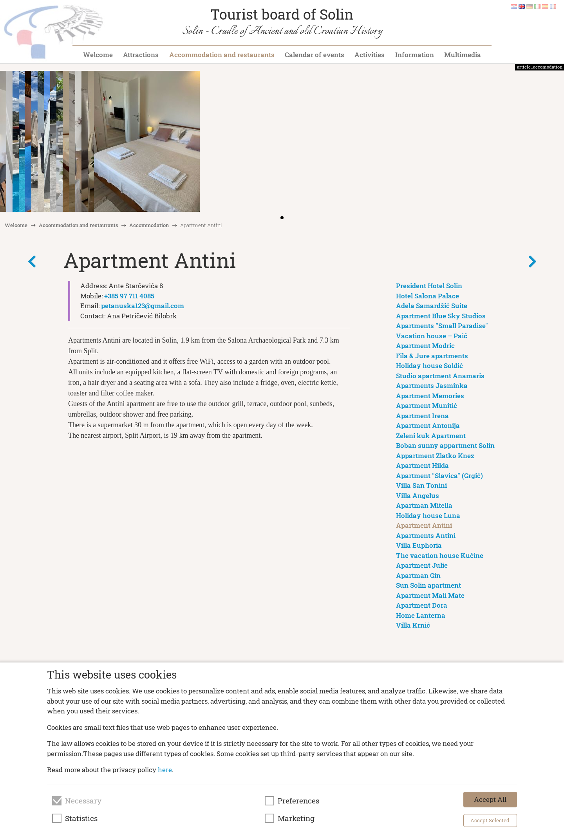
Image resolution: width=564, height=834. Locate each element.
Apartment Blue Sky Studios (441, 315)
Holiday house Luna (428, 515)
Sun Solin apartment (428, 585)
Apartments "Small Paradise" (442, 325)
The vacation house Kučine (439, 555)
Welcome (98, 54)
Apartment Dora (421, 605)
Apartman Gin (418, 575)
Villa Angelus (417, 495)
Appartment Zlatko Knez (435, 455)
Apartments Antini (426, 535)
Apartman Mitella (424, 505)
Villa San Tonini (421, 485)
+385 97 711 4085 (129, 295)
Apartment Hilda (422, 465)
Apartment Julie (422, 565)
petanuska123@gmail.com (142, 305)
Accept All (490, 799)
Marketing (296, 818)
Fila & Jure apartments (432, 355)
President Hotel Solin (429, 285)
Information (414, 54)
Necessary (83, 800)
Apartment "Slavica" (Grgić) (439, 475)
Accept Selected (490, 820)
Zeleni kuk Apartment (431, 435)
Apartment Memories (430, 395)
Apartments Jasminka (432, 385)
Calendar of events (314, 54)
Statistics (81, 818)
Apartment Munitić (426, 405)
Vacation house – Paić (431, 335)
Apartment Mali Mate (430, 595)
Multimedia (462, 54)
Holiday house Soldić (429, 365)
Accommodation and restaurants (222, 54)
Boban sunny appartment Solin (445, 445)
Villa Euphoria (419, 545)
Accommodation (149, 225)
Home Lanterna (420, 615)
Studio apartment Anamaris (440, 375)
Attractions (141, 54)
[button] (555, 142)
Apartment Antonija (428, 425)
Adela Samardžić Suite (431, 305)
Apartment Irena (422, 415)
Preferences (298, 800)
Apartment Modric (425, 345)
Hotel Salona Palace (427, 295)
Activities (369, 54)
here (165, 769)
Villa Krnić (413, 625)
